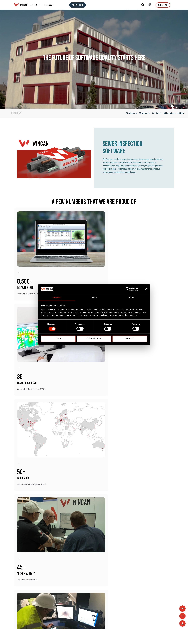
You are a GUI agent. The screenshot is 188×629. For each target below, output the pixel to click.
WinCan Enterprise (124, 545)
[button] (142, 5)
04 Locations (169, 113)
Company (90, 588)
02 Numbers (144, 113)
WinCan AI (90, 545)
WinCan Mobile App (154, 552)
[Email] (182, 623)
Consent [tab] (57, 297)
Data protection (122, 603)
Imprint (89, 603)
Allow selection (94, 339)
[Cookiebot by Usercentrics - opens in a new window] (130, 289)
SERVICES (48, 4)
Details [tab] (94, 297)
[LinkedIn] (168, 623)
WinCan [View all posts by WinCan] (43, 502)
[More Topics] (94, 516)
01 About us (131, 113)
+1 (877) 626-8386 (32, 575)
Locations (120, 588)
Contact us (28, 555)
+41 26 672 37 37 (32, 593)
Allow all (130, 339)
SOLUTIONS (35, 4)
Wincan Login (162, 5)
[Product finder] (77, 5)
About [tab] (131, 297)
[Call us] (182, 616)
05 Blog (180, 113)
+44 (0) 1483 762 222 (62, 596)
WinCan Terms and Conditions (159, 603)
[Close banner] (146, 289)
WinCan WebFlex (93, 552)
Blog (88, 573)
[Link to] (18, 232)
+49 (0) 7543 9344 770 (62, 575)
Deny (58, 339)
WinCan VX (150, 545)
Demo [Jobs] (182, 608)
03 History (156, 113)
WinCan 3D (91, 558)
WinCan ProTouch (123, 552)
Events (119, 573)
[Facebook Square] (161, 623)
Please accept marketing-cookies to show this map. (94, 400)
